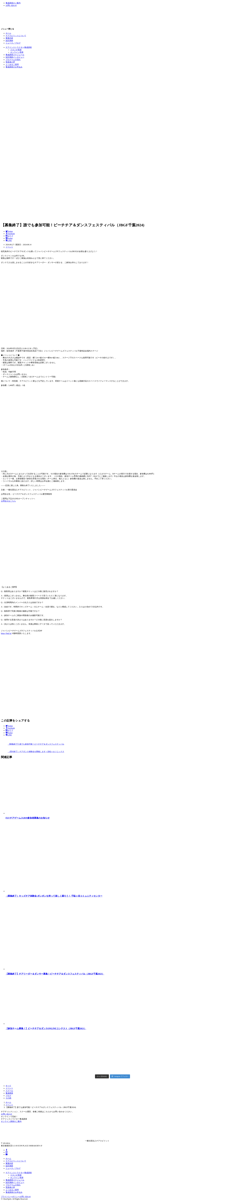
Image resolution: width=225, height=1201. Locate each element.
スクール (9, 1091)
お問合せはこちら (8, 501)
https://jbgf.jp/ (6, 633)
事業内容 (9, 38)
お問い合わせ (6, 1114)
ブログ (8, 1096)
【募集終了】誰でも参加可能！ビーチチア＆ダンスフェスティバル (32, 744)
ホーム (8, 33)
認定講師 (9, 41)
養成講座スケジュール (15, 55)
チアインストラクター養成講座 (19, 47)
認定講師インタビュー (15, 57)
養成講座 (9, 1093)
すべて (8, 1086)
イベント (9, 247)
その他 (8, 1098)
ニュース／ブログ (13, 43)
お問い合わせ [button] (11, 5)
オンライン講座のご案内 (11, 1121)
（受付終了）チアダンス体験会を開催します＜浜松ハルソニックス (32, 752)
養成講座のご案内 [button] (13, 3)
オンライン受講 (16, 52)
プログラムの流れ (13, 60)
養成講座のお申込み (14, 67)
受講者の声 (10, 62)
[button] (112, 29)
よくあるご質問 (12, 65)
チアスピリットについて (16, 36)
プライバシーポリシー (10, 1197)
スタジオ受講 (15, 50)
